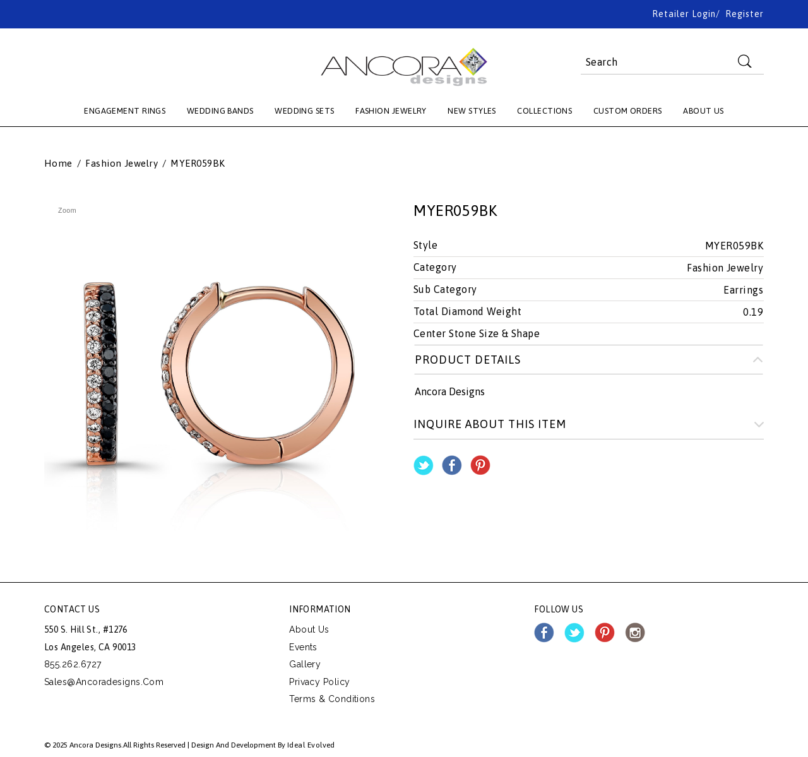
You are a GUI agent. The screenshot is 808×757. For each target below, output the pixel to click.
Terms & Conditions (332, 699)
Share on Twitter (423, 465)
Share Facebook (452, 465)
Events (303, 647)
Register (744, 14)
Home (58, 163)
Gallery (305, 664)
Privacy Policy (319, 682)
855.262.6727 (72, 664)
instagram (635, 633)
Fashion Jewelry (121, 163)
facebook (544, 633)
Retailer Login (684, 14)
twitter (574, 633)
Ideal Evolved (311, 745)
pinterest (605, 633)
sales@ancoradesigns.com (103, 682)
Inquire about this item (489, 424)
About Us (309, 629)
